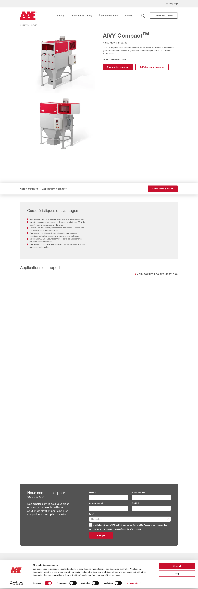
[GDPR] (90, 525)
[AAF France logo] (28, 16)
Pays (91, 514)
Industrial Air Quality (81, 15)
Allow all (177, 567)
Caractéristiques (29, 188)
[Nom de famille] (151, 497)
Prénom (93, 492)
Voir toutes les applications (157, 274)
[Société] (151, 508)
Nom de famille (139, 492)
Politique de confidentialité (130, 525)
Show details (132, 584)
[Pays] (130, 519)
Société (136, 503)
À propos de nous (108, 15)
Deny (177, 574)
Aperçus (128, 15)
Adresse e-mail (96, 503)
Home (22, 25)
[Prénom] (108, 497)
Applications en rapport (54, 188)
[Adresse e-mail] (108, 508)
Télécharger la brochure (152, 67)
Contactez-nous (164, 15)
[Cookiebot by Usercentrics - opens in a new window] (16, 584)
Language (173, 4)
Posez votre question (118, 67)
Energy (60, 15)
